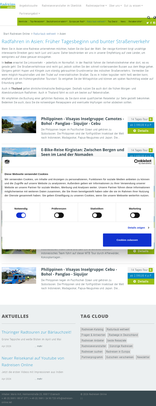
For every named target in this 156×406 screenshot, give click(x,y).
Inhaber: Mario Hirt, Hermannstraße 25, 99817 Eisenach (31, 394)
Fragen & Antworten (93, 335)
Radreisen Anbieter (93, 340)
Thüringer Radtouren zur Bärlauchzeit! (36, 332)
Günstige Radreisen (121, 346)
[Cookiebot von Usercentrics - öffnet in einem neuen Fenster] (136, 161)
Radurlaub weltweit (44, 33)
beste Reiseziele (117, 340)
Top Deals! (113, 21)
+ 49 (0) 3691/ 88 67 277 (15, 398)
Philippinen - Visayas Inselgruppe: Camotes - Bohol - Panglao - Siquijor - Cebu (82, 121)
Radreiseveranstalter (94, 346)
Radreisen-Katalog (92, 329)
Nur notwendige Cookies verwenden (77, 239)
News (123, 21)
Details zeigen (136, 227)
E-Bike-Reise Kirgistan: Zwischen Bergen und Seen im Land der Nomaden (82, 152)
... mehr (38, 346)
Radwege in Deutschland (123, 335)
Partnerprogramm (92, 357)
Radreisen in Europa (118, 351)
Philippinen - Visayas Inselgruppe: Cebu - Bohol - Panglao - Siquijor (79, 272)
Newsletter (143, 357)
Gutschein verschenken (120, 357)
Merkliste (23, 21)
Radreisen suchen (92, 351)
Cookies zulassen (127, 239)
